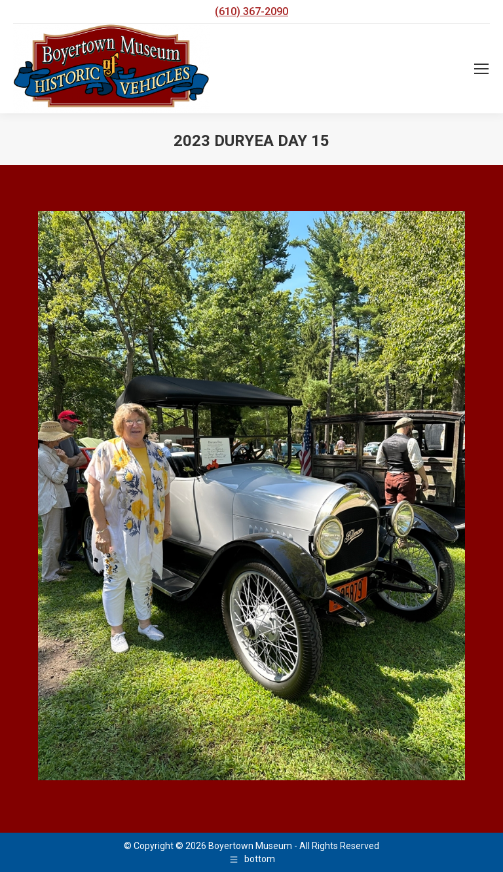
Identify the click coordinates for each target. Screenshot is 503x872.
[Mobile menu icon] (481, 68)
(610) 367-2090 (251, 11)
